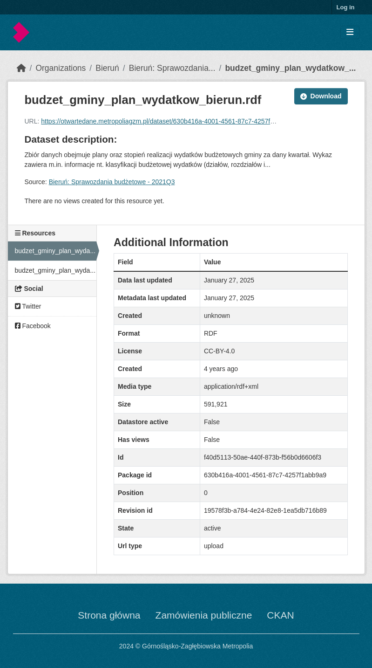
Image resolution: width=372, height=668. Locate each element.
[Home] (21, 68)
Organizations (60, 68)
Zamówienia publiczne (204, 615)
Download (321, 96)
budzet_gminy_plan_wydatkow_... (290, 68)
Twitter (28, 306)
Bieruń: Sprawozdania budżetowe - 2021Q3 (112, 182)
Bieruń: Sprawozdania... (172, 68)
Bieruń (107, 68)
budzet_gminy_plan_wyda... (55, 251)
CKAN (280, 615)
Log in (346, 7)
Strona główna (109, 615)
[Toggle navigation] (349, 32)
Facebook (33, 326)
